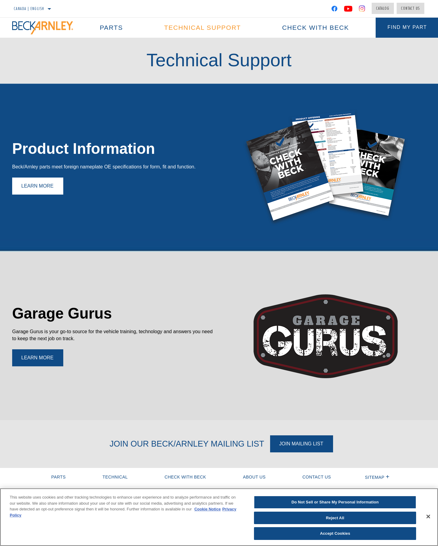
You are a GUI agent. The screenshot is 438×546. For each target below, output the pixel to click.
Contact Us (410, 8)
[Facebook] (334, 10)
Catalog (382, 8)
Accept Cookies (335, 533)
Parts (111, 27)
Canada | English (29, 8)
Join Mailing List (301, 443)
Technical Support (202, 27)
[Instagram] (362, 10)
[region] (219, 517)
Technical (115, 477)
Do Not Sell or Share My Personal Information (335, 502)
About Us (254, 477)
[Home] (45, 27)
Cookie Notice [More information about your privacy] (207, 509)
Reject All (335, 518)
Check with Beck (314, 27)
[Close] (428, 516)
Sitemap (377, 477)
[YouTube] (348, 10)
